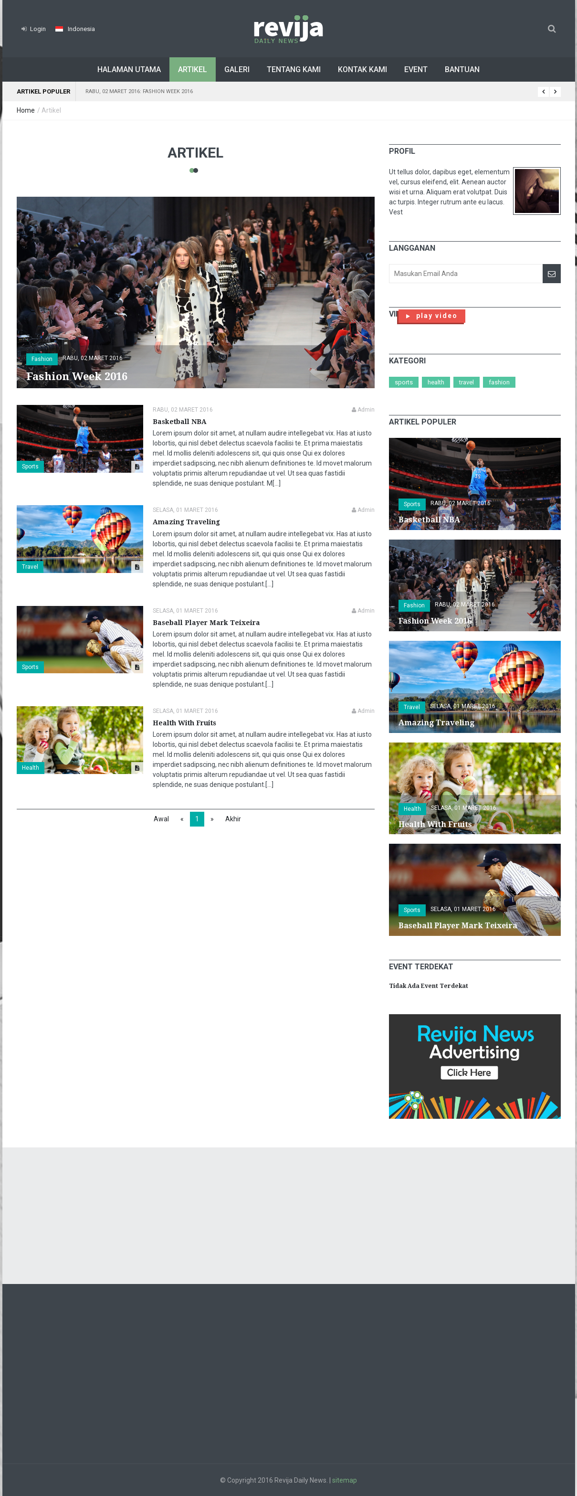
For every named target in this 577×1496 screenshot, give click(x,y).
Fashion (499, 382)
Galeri (237, 69)
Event (416, 69)
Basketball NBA (180, 421)
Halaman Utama (129, 69)
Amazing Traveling (186, 522)
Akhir (233, 819)
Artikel (192, 69)
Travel (30, 566)
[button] (75, 29)
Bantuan (462, 69)
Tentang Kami (294, 69)
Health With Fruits (184, 723)
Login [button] (33, 29)
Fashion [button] (41, 359)
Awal (161, 819)
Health (30, 767)
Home (26, 110)
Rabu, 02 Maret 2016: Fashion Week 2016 (139, 91)
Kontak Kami (362, 69)
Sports (30, 466)
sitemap (344, 1480)
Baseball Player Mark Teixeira (206, 622)
